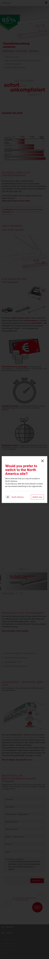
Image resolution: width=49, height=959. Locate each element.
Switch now (37, 497)
